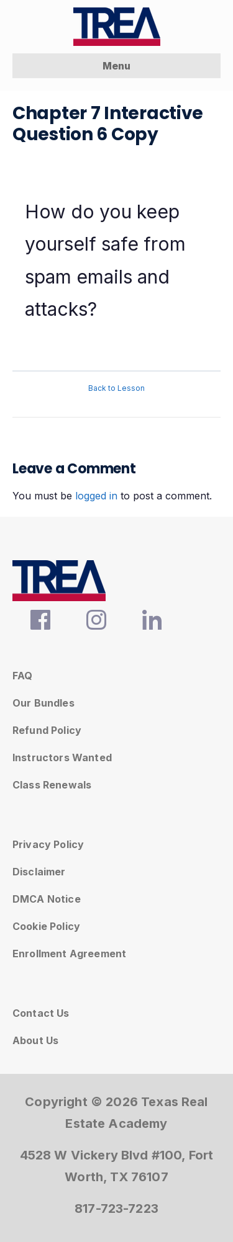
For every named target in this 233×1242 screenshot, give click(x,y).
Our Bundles (43, 703)
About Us (35, 1040)
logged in (96, 495)
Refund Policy (46, 730)
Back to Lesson (116, 388)
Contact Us (41, 1013)
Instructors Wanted (62, 757)
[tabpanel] (116, 265)
